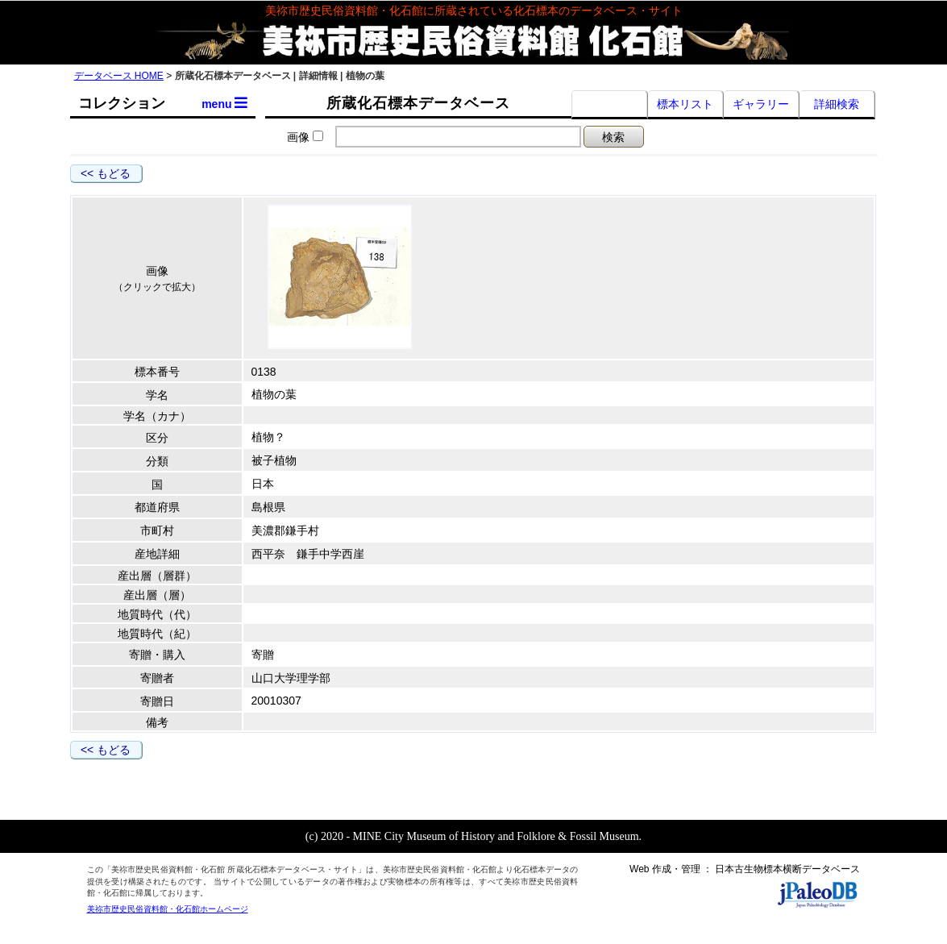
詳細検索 (836, 104)
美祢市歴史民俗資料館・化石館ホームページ (167, 908)
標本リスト (685, 104)
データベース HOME (119, 75)
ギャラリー (761, 104)
